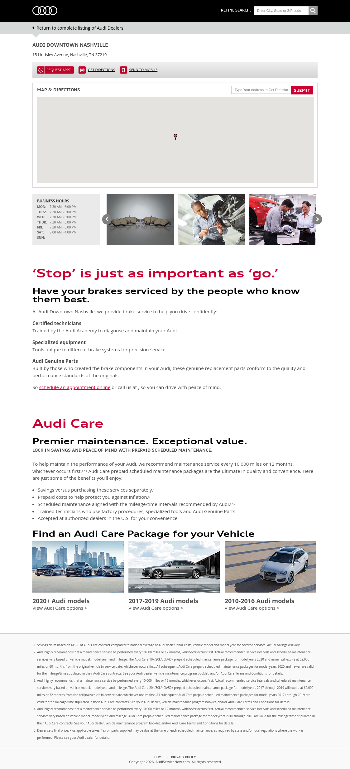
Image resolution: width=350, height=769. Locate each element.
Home (158, 757)
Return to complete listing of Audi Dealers (79, 28)
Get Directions (101, 69)
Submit (302, 90)
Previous (107, 219)
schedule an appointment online (74, 387)
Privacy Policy (183, 757)
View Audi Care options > (59, 608)
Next (317, 219)
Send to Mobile (143, 69)
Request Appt (58, 69)
